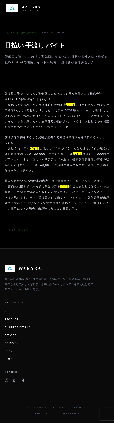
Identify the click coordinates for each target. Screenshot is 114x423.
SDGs (8, 351)
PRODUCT (12, 319)
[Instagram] (6, 380)
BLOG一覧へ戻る (17, 230)
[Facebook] (23, 380)
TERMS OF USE (70, 413)
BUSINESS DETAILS (18, 327)
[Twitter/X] (15, 380)
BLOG (8, 359)
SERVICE (10, 335)
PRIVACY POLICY (45, 413)
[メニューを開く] (104, 8)
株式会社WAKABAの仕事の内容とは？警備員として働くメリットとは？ (54, 180)
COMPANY (12, 343)
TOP (8, 311)
